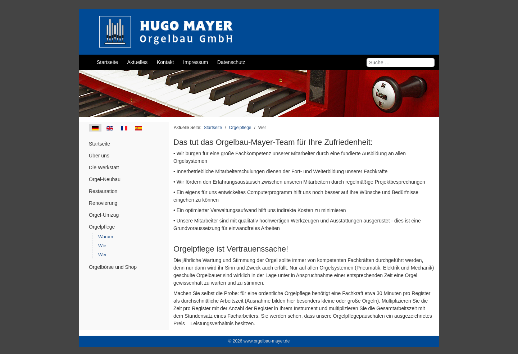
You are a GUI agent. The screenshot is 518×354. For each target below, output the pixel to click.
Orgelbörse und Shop (113, 267)
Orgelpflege (102, 227)
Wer (102, 254)
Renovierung (103, 203)
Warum (105, 236)
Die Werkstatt (104, 167)
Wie (102, 245)
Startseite (99, 144)
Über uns (99, 155)
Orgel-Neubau (105, 179)
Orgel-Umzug (104, 215)
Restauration (103, 191)
